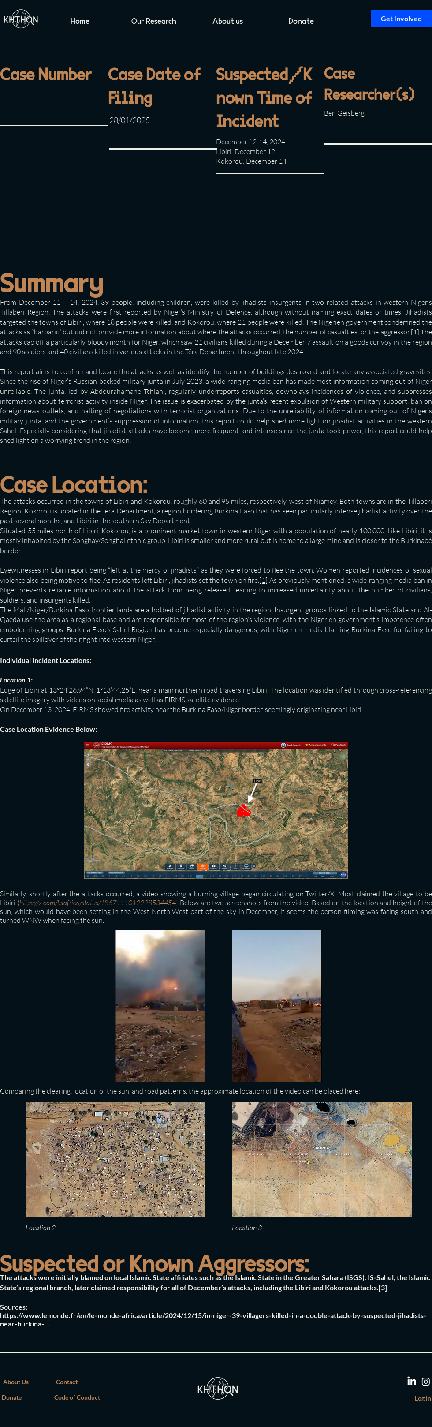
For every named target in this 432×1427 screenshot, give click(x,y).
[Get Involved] (401, 18)
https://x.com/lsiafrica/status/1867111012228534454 (97, 902)
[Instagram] (426, 1381)
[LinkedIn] (411, 1381)
